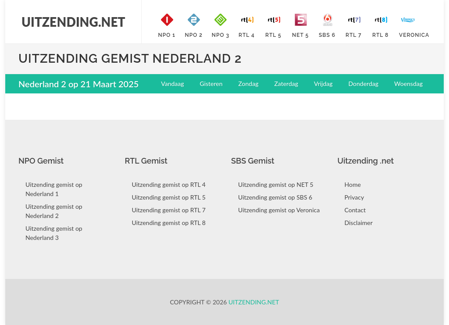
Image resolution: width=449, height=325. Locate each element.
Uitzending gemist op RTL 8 (169, 222)
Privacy (354, 197)
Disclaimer (359, 222)
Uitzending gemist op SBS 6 (275, 197)
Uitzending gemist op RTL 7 (169, 210)
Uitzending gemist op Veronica (279, 210)
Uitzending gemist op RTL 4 (169, 184)
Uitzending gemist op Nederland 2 (53, 211)
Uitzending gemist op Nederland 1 (53, 189)
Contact (355, 210)
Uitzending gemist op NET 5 (276, 184)
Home (353, 184)
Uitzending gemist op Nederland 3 (53, 233)
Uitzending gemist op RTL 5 (169, 197)
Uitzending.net (253, 302)
